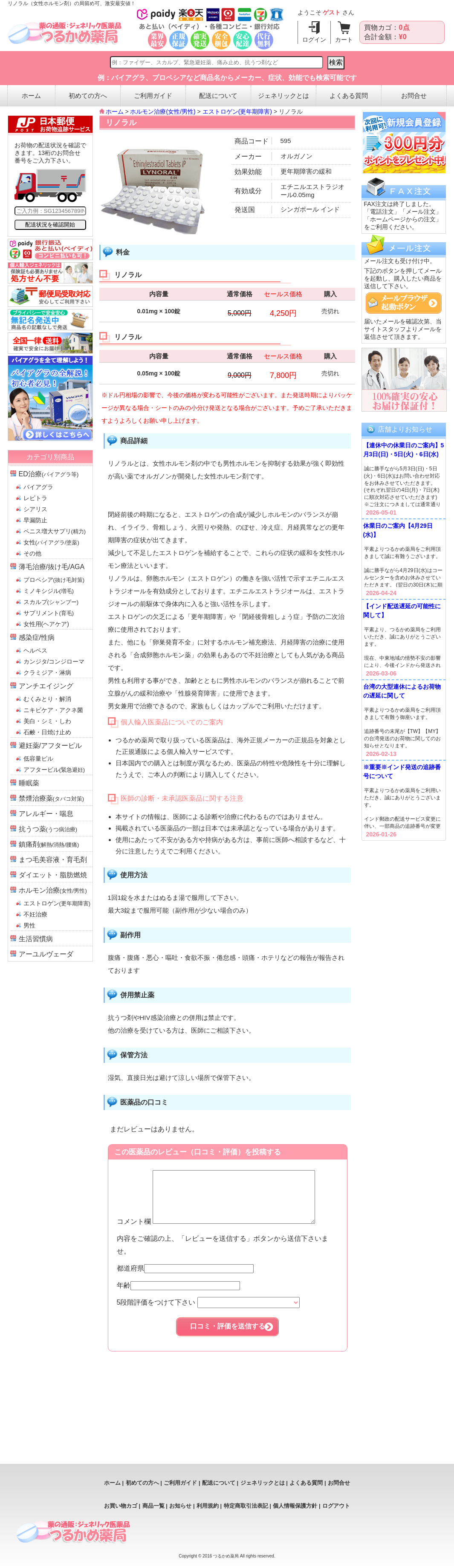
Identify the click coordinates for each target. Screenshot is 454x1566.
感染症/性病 (37, 637)
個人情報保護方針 (295, 1506)
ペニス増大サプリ (54, 531)
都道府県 (185, 1278)
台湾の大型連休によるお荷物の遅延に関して (402, 691)
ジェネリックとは (283, 95)
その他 (32, 553)
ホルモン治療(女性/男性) (162, 111)
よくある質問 (349, 95)
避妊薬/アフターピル (50, 745)
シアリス (35, 509)
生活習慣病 (36, 938)
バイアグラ (38, 487)
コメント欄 (225, 1231)
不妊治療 (35, 914)
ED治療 (49, 474)
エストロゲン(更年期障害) (237, 111)
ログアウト (336, 1506)
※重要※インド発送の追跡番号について (402, 771)
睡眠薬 (29, 783)
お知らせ (180, 1506)
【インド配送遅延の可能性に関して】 (402, 610)
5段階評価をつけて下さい (208, 1312)
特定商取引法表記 (246, 1506)
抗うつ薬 (48, 829)
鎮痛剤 (49, 844)
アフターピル (54, 769)
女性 (51, 542)
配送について (218, 95)
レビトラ (35, 498)
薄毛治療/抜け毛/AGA (52, 566)
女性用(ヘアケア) (46, 624)
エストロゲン (57, 903)
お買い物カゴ (120, 1506)
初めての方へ (88, 95)
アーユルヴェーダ (46, 954)
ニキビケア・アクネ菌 (53, 710)
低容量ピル (38, 758)
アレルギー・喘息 (46, 813)
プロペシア (54, 579)
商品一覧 (153, 1506)
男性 (29, 925)
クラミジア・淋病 (47, 672)
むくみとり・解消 (47, 699)
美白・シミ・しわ (47, 721)
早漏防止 (35, 520)
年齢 (178, 1295)
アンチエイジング (46, 686)
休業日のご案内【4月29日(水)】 (398, 530)
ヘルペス (35, 650)
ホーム (31, 95)
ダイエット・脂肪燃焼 (53, 875)
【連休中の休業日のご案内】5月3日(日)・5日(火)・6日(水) (403, 450)
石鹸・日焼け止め (47, 732)
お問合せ (414, 95)
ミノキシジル (48, 590)
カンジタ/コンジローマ (54, 661)
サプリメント (48, 613)
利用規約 (208, 1506)
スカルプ (51, 601)
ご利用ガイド (153, 95)
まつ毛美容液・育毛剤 (53, 859)
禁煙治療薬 (51, 798)
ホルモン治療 (53, 890)
